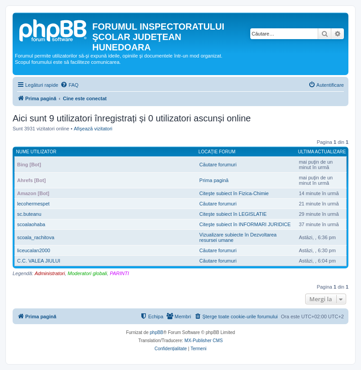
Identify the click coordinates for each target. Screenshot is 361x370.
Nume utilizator (36, 151)
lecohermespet (33, 203)
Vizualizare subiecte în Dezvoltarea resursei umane (238, 237)
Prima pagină (214, 180)
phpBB (156, 332)
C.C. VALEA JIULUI (38, 260)
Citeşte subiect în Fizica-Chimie (234, 193)
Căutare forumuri (218, 164)
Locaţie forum (217, 151)
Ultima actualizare (322, 151)
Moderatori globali (87, 273)
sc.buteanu (29, 214)
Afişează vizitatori (93, 128)
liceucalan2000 (33, 250)
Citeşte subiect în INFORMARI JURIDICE (245, 224)
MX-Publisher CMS (204, 340)
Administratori (50, 273)
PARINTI (119, 273)
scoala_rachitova (35, 237)
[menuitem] (69, 85)
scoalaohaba (31, 224)
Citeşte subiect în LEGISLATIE (233, 214)
